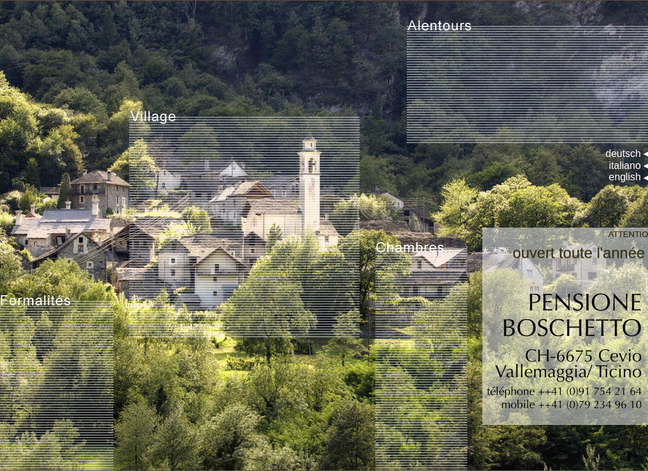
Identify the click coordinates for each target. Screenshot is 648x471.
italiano (625, 165)
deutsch (623, 153)
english (625, 177)
